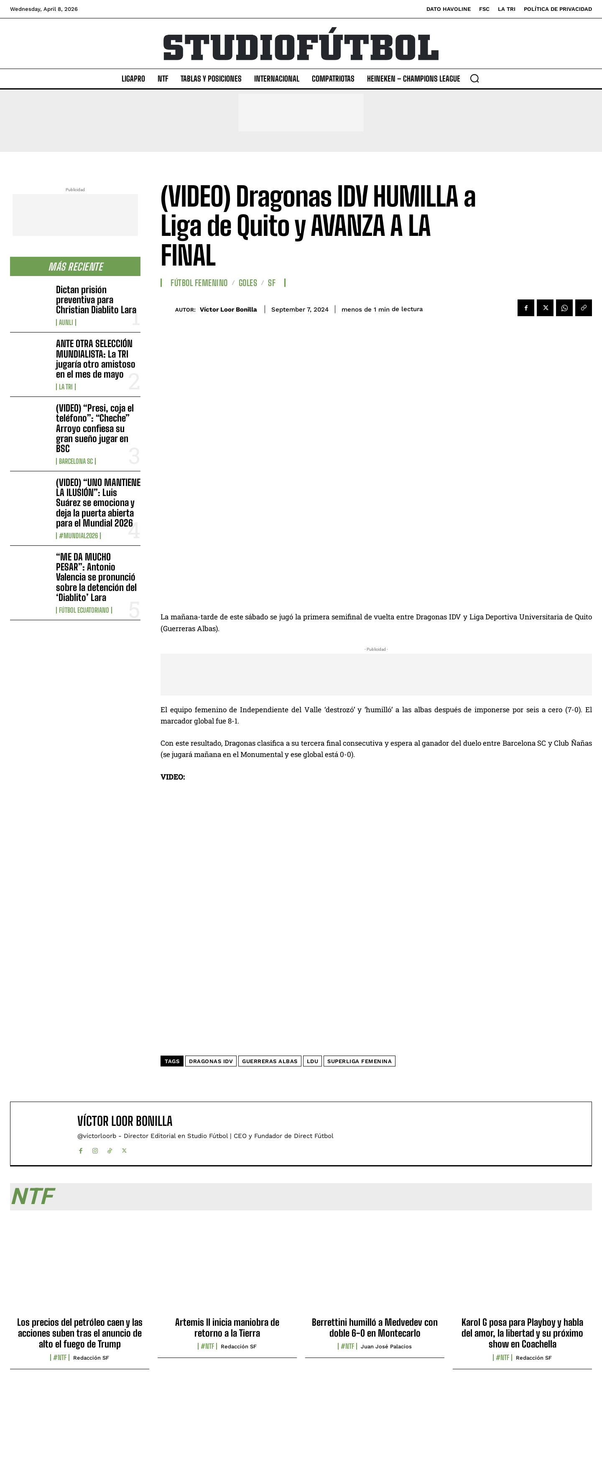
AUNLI (66, 322)
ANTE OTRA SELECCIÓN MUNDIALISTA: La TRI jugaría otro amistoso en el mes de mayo (95, 359)
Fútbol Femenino (199, 283)
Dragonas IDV (211, 1061)
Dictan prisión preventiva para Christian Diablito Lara (96, 299)
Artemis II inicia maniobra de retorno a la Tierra (227, 1328)
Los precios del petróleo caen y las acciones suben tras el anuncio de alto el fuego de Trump (80, 1333)
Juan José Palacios (386, 1346)
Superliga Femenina (359, 1061)
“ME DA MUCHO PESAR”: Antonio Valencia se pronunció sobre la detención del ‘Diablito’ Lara (96, 577)
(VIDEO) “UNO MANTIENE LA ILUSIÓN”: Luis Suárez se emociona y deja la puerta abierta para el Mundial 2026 (98, 503)
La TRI (66, 387)
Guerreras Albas (270, 1061)
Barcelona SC (76, 461)
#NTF (59, 1357)
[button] (474, 78)
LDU (313, 1061)
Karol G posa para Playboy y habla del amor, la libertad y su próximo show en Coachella (522, 1333)
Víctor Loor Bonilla (228, 309)
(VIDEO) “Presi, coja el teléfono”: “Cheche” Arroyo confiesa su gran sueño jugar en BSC (95, 428)
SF (271, 283)
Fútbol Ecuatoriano (84, 610)
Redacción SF (91, 1358)
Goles (248, 283)
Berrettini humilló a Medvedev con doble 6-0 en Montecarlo (375, 1328)
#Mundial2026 (78, 535)
